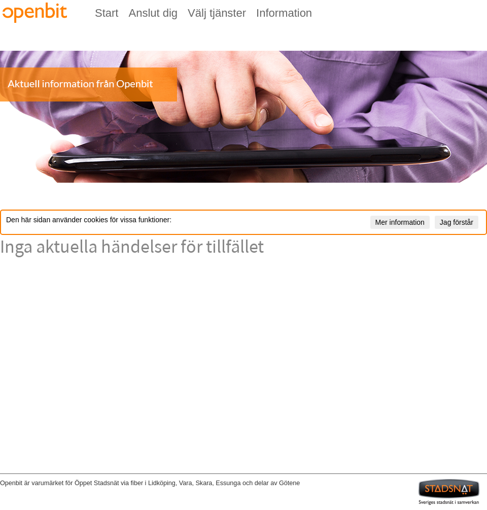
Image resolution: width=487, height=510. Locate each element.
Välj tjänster (217, 13)
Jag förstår (456, 222)
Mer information (400, 222)
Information (284, 13)
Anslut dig (153, 13)
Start (106, 13)
